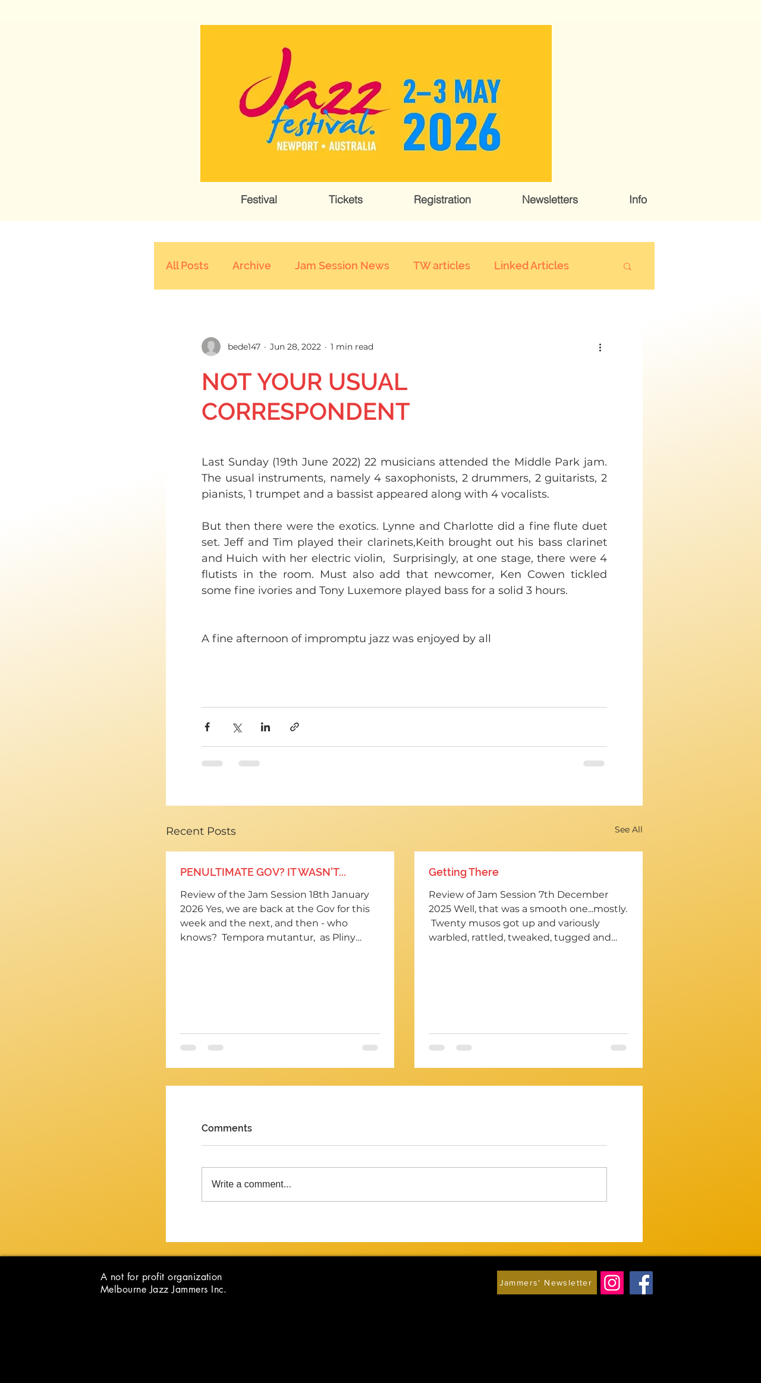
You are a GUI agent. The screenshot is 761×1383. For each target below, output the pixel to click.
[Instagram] (612, 1282)
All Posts (187, 265)
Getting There (464, 872)
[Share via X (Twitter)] (236, 727)
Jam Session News (342, 265)
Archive (251, 265)
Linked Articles (531, 265)
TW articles (441, 265)
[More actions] (600, 347)
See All (629, 829)
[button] (259, 200)
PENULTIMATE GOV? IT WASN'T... (263, 872)
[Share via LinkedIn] (265, 727)
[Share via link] (294, 727)
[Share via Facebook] (207, 727)
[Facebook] (641, 1282)
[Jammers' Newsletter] (547, 1282)
